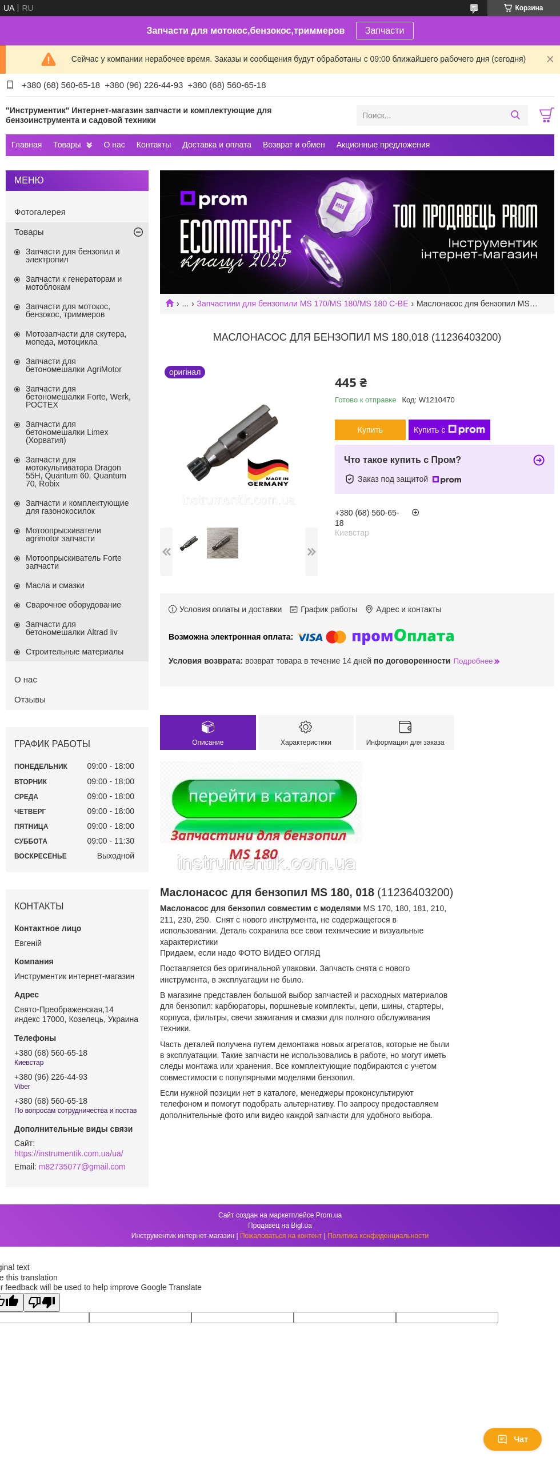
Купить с (449, 430)
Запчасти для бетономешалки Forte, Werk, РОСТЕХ (78, 396)
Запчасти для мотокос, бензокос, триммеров (68, 310)
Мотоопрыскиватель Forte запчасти (74, 561)
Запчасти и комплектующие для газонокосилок (77, 507)
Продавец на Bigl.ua (280, 1225)
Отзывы (30, 699)
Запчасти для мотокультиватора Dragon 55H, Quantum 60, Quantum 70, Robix (76, 471)
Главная (26, 144)
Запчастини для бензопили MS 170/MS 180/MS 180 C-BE (303, 303)
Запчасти (385, 30)
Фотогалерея (40, 212)
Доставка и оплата (216, 144)
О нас (114, 144)
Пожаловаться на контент (281, 1236)
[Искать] (515, 115)
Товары (67, 144)
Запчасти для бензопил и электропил (73, 255)
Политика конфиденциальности (378, 1236)
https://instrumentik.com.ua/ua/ (68, 1153)
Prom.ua (329, 1215)
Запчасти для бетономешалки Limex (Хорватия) (67, 432)
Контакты (154, 144)
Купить (370, 429)
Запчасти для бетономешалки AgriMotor (74, 365)
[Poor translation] (41, 1302)
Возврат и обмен (294, 144)
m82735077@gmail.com (82, 1166)
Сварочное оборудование (73, 604)
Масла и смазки (55, 585)
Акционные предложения (383, 144)
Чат (512, 1439)
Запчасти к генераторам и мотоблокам (74, 283)
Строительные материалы (74, 651)
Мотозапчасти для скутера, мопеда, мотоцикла (76, 337)
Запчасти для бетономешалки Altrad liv (72, 628)
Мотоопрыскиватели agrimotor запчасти (63, 534)
